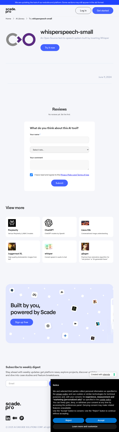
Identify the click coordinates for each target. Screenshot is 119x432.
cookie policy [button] (105, 399)
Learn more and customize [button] (84, 426)
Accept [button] (101, 420)
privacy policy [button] (62, 394)
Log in (83, 10)
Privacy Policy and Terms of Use (75, 175)
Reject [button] (69, 420)
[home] (14, 10)
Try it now (50, 47)
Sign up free (21, 322)
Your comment (36, 157)
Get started (103, 10)
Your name (35, 134)
